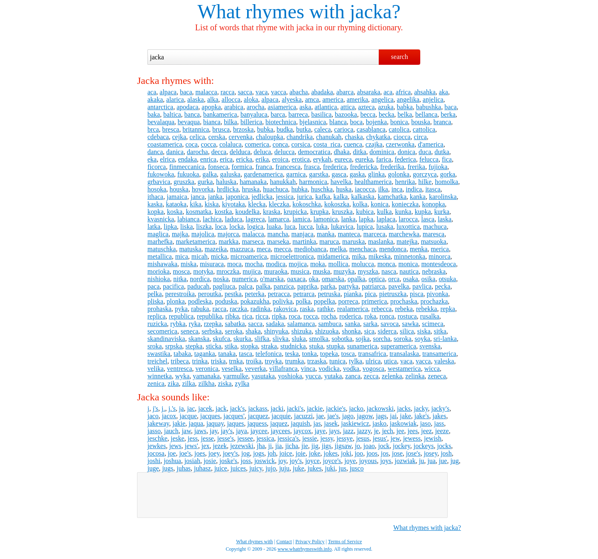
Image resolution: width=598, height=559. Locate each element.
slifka (262, 338)
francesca (287, 166)
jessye (344, 438)
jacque (188, 415)
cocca (208, 144)
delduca (240, 151)
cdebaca (158, 136)
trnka (236, 361)
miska (188, 263)
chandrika (300, 136)
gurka (205, 181)
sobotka (342, 338)
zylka (242, 383)
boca (356, 121)
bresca (170, 129)
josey (430, 453)
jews (175, 445)
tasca (245, 353)
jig (315, 445)
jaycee (258, 430)
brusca (221, 129)
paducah (198, 286)
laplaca (386, 219)
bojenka (376, 121)
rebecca (381, 308)
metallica (159, 256)
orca (394, 278)
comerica (257, 144)
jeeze (442, 430)
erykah (322, 159)
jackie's (336, 408)
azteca (366, 106)
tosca (348, 353)
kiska (212, 204)
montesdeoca (438, 263)
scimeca (433, 323)
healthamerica (373, 181)
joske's (228, 460)
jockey (401, 445)
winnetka (159, 376)
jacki (277, 408)
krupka (319, 211)
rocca (311, 316)
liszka (203, 226)
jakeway (158, 423)
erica (226, 159)
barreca (298, 114)
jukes (315, 468)
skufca (221, 338)
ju (421, 460)
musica (300, 271)
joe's (185, 453)
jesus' (380, 438)
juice (220, 468)
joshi (153, 460)
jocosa (155, 453)
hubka (300, 189)
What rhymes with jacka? (427, 527)
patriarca (373, 286)
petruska (329, 293)
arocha (256, 106)
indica (414, 189)
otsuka (447, 278)
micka (219, 256)
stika (231, 346)
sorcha (381, 338)
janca (198, 196)
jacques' (234, 415)
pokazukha (254, 301)
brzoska (243, 129)
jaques (235, 423)
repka (447, 308)
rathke (325, 308)
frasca (312, 166)
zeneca (437, 376)
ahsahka (425, 92)
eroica (280, 159)
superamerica (398, 346)
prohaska (159, 308)
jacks (404, 408)
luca (290, 226)
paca (153, 286)
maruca (329, 241)
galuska (230, 174)
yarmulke (235, 376)
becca (367, 114)
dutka (441, 151)
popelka (324, 301)
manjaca (303, 234)
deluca (262, 151)
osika (429, 278)
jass (439, 423)
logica (255, 226)
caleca (322, 129)
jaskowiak (403, 423)
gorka (447, 174)
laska (444, 219)
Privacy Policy (309, 541)
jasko (380, 423)
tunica (337, 361)
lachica (212, 219)
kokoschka (306, 204)
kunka (403, 211)
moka (317, 263)
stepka (194, 346)
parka (328, 286)
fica (447, 159)
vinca (308, 368)
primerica (374, 301)
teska (292, 353)
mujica (252, 271)
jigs (326, 445)
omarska (333, 278)
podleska (200, 301)
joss (245, 460)
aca (151, 92)
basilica (321, 114)
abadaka (322, 92)
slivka (280, 338)
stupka (335, 346)
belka (404, 114)
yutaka (333, 376)
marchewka (404, 234)
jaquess (257, 423)
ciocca (402, 136)
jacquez (258, 415)
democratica (314, 151)
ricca (261, 316)
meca (264, 249)
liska (186, 226)
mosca (181, 271)
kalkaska (362, 196)
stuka (316, 346)
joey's (230, 453)
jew (394, 438)
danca (155, 151)
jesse (207, 438)
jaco (153, 415)
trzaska (316, 361)
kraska (271, 211)
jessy (326, 438)
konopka (433, 204)
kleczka (279, 204)
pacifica (173, 286)
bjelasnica (312, 121)
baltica (172, 114)
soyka (422, 338)
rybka (177, 323)
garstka (318, 174)
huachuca (275, 189)
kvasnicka (160, 219)
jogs (258, 453)
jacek (205, 408)
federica (405, 159)
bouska (420, 121)
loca (220, 226)
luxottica (408, 226)
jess (193, 438)
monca (386, 263)
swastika (158, 353)
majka (180, 234)
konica (380, 204)
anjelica (433, 99)
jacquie (281, 415)
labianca (188, 219)
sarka (370, 323)
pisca (417, 293)
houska (178, 189)
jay (214, 430)
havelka (341, 181)
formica (242, 166)
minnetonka (410, 256)
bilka (230, 121)
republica (181, 316)
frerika (416, 166)
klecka (257, 204)
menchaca (362, 249)
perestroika (180, 293)
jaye (320, 430)
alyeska (291, 99)
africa (403, 92)
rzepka (213, 323)
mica (181, 256)
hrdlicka (227, 189)
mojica (298, 263)
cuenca (353, 144)
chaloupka (269, 136)
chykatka (378, 136)
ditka (359, 151)
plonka (176, 301)
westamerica (404, 368)
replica (156, 316)
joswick (264, 460)
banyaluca (253, 114)
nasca (388, 271)
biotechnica (280, 121)
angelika (408, 99)
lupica (365, 226)
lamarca (278, 219)
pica (370, 293)
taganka (204, 353)
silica (407, 331)
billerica (251, 121)
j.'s (172, 408)
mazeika (216, 249)
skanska (199, 338)
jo (357, 445)
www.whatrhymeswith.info (304, 549)
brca (153, 129)
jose (397, 453)
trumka (294, 361)
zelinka (414, 376)
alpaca (167, 92)
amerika (357, 99)
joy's (295, 460)
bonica (399, 121)
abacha (298, 92)
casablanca (371, 129)
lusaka (384, 226)
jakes (439, 415)
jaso (425, 423)
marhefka (159, 241)
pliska (155, 301)
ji (270, 445)
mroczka (227, 271)
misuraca (212, 263)
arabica (233, 106)
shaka (252, 331)
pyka (181, 308)
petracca (279, 293)
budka (285, 129)
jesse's (225, 438)
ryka (195, 323)
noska (220, 278)
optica (377, 278)
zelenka (392, 376)
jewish (432, 438)
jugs (168, 468)
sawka (410, 323)
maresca (433, 234)
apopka (211, 106)
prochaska (403, 301)
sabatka (235, 323)
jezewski (241, 445)
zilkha (207, 383)
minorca (439, 256)
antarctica (160, 106)
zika (173, 383)
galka (209, 174)
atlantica (325, 106)
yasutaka (263, 376)
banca (192, 114)
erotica (301, 159)
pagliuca (224, 286)
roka (370, 316)
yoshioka (290, 376)
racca (228, 92)
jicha (291, 445)
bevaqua (189, 121)
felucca (429, 159)
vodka (351, 368)
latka (153, 226)
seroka (234, 331)
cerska (216, 136)
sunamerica (362, 346)
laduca (234, 219)
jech (387, 430)
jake (405, 415)
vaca (261, 92)
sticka (213, 346)
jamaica (177, 196)
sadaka (275, 323)
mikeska (379, 256)
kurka (441, 211)
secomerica (162, 331)
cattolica (424, 129)
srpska (173, 346)
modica (275, 263)
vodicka (329, 368)
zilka (188, 383)
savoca (390, 323)
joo (359, 453)
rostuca (407, 316)
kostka (223, 211)
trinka (200, 361)
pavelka (398, 286)
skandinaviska (166, 338)
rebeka (404, 308)
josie (209, 460)
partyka (348, 286)
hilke (424, 181)
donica (406, 151)
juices (238, 468)
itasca (432, 189)
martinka (304, 241)
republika (209, 316)
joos (371, 453)
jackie (315, 408)
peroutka (209, 293)
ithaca (155, 196)
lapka (366, 219)
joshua (172, 460)
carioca (343, 129)
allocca (231, 99)
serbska (212, 331)
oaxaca (296, 278)
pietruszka (393, 293)
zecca (371, 376)
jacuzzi (303, 415)
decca (218, 151)
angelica (382, 99)
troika (253, 361)
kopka (155, 211)
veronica (207, 368)
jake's (421, 415)
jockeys (424, 445)
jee (400, 430)
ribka (232, 316)
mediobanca (310, 249)
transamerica (439, 353)
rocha (328, 316)
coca (192, 144)
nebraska (434, 271)
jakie (178, 423)
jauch (171, 430)
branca (442, 121)
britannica (195, 129)
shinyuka (276, 331)
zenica (155, 383)
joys (386, 460)
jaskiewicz (355, 423)
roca (294, 316)
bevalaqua (160, 121)
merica (440, 249)
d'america (431, 144)
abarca (345, 92)
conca (280, 144)
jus (342, 468)
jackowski (380, 408)
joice (285, 453)
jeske (177, 438)
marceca (374, 234)
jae (320, 415)
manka (326, 234)
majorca (228, 234)
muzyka (344, 271)
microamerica (248, 256)
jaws (200, 430)
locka (236, 226)
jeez (426, 430)
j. (163, 408)
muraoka (275, 271)
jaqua (196, 423)
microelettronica (292, 256)
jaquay (215, 423)
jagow (365, 415)
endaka (187, 159)
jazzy (364, 430)
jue (443, 460)
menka (419, 249)
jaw (186, 430)
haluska (226, 181)
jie (304, 445)
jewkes (156, 445)
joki (346, 453)
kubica (365, 211)
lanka (348, 219)
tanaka (227, 353)
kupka (422, 211)
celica (197, 136)
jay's (227, 430)
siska (424, 331)
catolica (399, 129)
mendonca (393, 249)
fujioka (438, 166)
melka (338, 249)
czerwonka (400, 144)
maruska (353, 241)
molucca (362, 263)
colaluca (230, 144)
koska (174, 211)
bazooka (346, 114)
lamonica (326, 219)
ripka (278, 316)
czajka (373, 144)
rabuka (200, 308)
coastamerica (164, 144)
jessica (285, 196)
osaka (410, 278)
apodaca (187, 106)
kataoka (176, 204)
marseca (252, 241)
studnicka (293, 346)
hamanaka (253, 181)
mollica (338, 263)
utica (390, 361)
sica (369, 331)
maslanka (380, 241)
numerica (244, 278)
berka (448, 114)
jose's (413, 453)
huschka (322, 189)
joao (369, 445)
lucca (306, 226)
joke (315, 453)
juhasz (202, 468)
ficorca (156, 166)
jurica (304, 196)
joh (271, 453)
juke (298, 468)
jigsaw (343, 445)
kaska (154, 204)
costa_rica (327, 144)
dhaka (342, 151)
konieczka (405, 204)
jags (381, 415)
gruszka (184, 181)
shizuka (302, 331)
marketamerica (195, 241)
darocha (197, 151)
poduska (226, 301)
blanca (338, 121)
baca (186, 92)
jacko (356, 408)
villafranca (283, 368)
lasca (427, 219)
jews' (191, 445)
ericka (244, 159)
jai (393, 415)
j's (155, 408)
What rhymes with (271, 11)
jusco (357, 468)
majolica (202, 234)
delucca (284, 151)
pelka (154, 293)
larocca (408, 219)
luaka (274, 226)
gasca (338, 174)
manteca (349, 234)
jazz (348, 430)
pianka (353, 293)
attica (348, 106)
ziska (225, 383)
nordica (200, 278)
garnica (296, 174)
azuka (385, 106)
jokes (331, 453)
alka (212, 99)
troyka (273, 361)
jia (278, 445)
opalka (356, 278)
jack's (237, 408)
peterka (255, 293)
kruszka (342, 211)
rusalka (429, 316)
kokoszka (336, 204)
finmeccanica (186, 166)
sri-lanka (445, 338)
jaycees (280, 430)
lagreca (255, 219)
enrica (208, 159)
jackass (257, 408)
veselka (232, 368)
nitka (179, 278)
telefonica (268, 353)
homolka (446, 181)
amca (312, 99)
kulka (384, 211)
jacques (210, 415)
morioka (158, 271)
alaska (195, 99)
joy (282, 460)
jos (385, 453)
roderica (350, 316)
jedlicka (262, 196)
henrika (405, 181)
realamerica (352, 308)
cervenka (240, 136)
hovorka (202, 189)
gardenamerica (263, 174)
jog (245, 453)
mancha (277, 234)
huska (343, 189)
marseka (278, 241)
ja (181, 408)
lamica (301, 219)
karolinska (443, 196)
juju (284, 468)
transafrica (372, 353)
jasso (154, 430)
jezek (220, 445)
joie (301, 453)
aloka (251, 99)
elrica (167, 159)
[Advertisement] (292, 495)
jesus (362, 438)
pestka (233, 293)
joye (350, 460)
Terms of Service (345, 541)
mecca (282, 249)
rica (247, 316)
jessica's (288, 438)
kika (195, 204)
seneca (190, 331)
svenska (430, 346)
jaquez (279, 423)
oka (314, 278)
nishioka (158, 278)
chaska (354, 136)
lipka (170, 226)
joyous (368, 460)
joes (199, 453)
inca (396, 189)
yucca (313, 376)
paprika (307, 286)
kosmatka (198, 211)
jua (431, 460)
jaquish (300, 423)
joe (172, 453)
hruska (251, 189)
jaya (241, 430)
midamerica (333, 256)
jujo (270, 468)
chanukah (328, 136)
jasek (331, 423)
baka (153, 114)
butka (303, 129)
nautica (409, 271)
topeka (329, 353)
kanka (418, 196)
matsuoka (433, 241)
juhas (183, 468)
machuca (435, 226)
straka (269, 346)
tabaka (182, 353)
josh (446, 453)
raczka (238, 308)
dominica (382, 151)
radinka (260, 308)
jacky (421, 408)
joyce (312, 460)
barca (278, 114)
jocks (444, 445)
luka (322, 226)
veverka (255, 368)
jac (191, 408)
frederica (335, 166)
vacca (278, 92)
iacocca (365, 189)
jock (384, 445)
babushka (428, 106)
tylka (355, 361)
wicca (431, 368)
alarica (175, 99)
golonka (398, 174)
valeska (444, 361)
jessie (309, 438)
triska (218, 361)
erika (262, 159)
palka (263, 286)
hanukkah (283, 181)
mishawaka (162, 263)
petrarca (304, 293)
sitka (440, 331)
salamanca (301, 323)
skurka (242, 338)
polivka (282, 301)
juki (330, 468)
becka (386, 114)
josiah (192, 460)
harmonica (313, 181)
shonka (351, 331)
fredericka (363, 166)
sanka (352, 323)
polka (303, 301)
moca (234, 263)
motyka (203, 271)
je (376, 430)
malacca (206, 92)
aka (443, 92)
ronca (387, 316)
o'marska (272, 278)
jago (348, 415)
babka (405, 106)
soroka (403, 338)
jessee (245, 438)
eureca (343, 159)
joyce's (332, 460)
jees (412, 430)
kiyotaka (233, 204)
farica (383, 159)
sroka (154, 346)
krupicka (295, 211)
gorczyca (425, 174)
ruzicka (157, 323)
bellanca (426, 114)
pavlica (421, 286)
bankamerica (220, 114)
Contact (284, 541)
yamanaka (206, 376)
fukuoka (188, 174)
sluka (299, 338)
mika (358, 256)
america (332, 99)
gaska (357, 174)
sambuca (329, 323)
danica (175, 151)
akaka (155, 99)
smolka (318, 338)
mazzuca (241, 249)
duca (425, 151)
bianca (212, 121)
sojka (362, 338)
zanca (352, 376)
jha (261, 445)
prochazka (434, 301)
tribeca (180, 361)
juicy (255, 468)
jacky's (440, 408)
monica (408, 263)
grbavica (158, 181)
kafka (322, 196)
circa (420, 136)
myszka (368, 271)
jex (205, 445)
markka (228, 241)
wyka (182, 376)
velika (155, 368)
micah (199, 256)
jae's (333, 415)
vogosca (373, 368)
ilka (383, 189)
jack (221, 408)
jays (334, 430)
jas (317, 423)
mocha (254, 263)
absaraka (368, 92)
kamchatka (391, 196)
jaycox (302, 430)
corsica (300, 144)
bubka (265, 129)
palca (245, 286)
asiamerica (282, 106)
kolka (360, 204)
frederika (392, 166)
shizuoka (326, 331)
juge (153, 468)
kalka (340, 196)
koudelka (247, 211)
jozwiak (405, 460)
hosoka (156, 189)
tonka (309, 353)
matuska (190, 249)
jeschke (157, 438)
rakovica (285, 308)
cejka (179, 136)
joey (214, 453)
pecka (442, 286)
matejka (407, 241)
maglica (158, 234)
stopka (249, 346)
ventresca (179, 368)
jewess (412, 438)
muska (321, 271)
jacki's (295, 408)
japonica (236, 196)
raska (307, 308)
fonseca (218, 166)
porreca (348, 301)
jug (454, 460)
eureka (364, 159)
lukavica (342, 226)
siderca (387, 331)
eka (152, 159)
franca (263, 166)
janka (215, 196)
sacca (245, 92)
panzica (284, 286)
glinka (376, 174)
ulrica (372, 361)
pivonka (437, 293)
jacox (169, 415)
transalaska (404, 353)
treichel (157, 361)
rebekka (426, 308)
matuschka (161, 249)
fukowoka (160, 174)
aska (305, 106)
